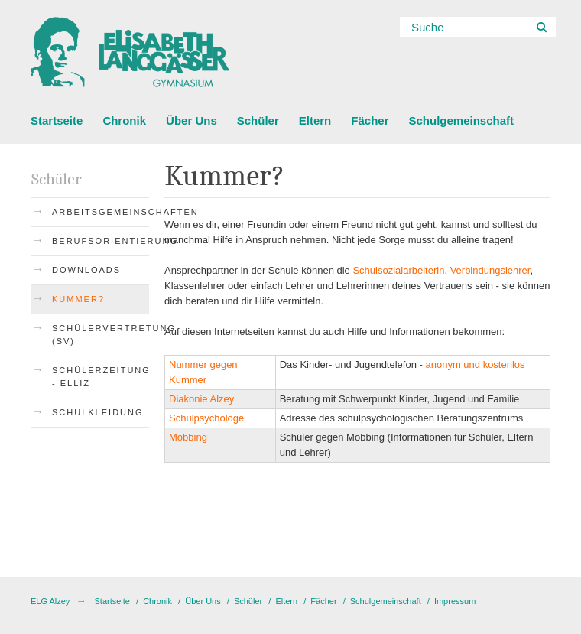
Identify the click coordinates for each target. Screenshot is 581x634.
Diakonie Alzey (201, 399)
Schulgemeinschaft (461, 120)
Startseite (57, 120)
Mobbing (188, 437)
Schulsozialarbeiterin (398, 270)
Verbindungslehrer (490, 270)
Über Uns (191, 120)
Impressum (455, 601)
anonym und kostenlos (474, 364)
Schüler (258, 120)
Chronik (124, 120)
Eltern (315, 120)
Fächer (369, 120)
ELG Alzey (50, 601)
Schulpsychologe (206, 418)
